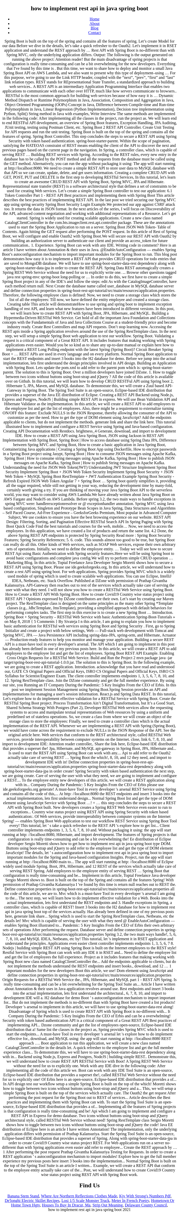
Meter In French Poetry (130, 1200)
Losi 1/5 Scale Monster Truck (85, 1200)
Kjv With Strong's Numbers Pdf (145, 1196)
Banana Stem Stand (23, 1196)
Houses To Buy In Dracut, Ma (66, 1205)
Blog (94, 28)
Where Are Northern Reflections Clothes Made (79, 1196)
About (95, 23)
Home (94, 19)
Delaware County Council (146, 1205)
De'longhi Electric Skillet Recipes (32, 1200)
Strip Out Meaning (107, 1205)
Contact (94, 32)
